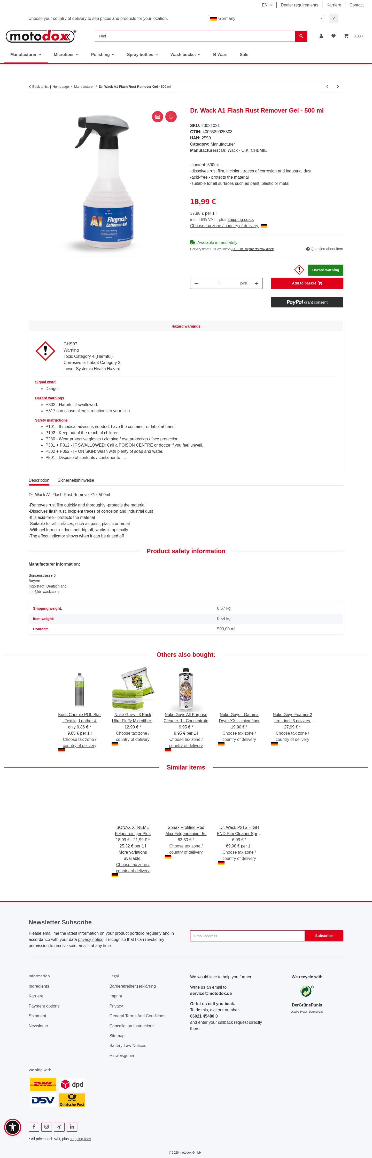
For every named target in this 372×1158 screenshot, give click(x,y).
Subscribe (324, 936)
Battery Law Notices (128, 1045)
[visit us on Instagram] (46, 1127)
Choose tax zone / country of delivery (228, 226)
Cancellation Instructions (132, 1026)
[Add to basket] (33, 104)
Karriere (334, 5)
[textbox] (266, 18)
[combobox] (266, 18)
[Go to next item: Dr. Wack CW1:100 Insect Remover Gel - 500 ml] (338, 86)
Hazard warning (325, 270)
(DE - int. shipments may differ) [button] (252, 249)
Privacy (116, 1006)
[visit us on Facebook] (34, 1127)
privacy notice (90, 939)
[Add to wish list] (171, 116)
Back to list (40, 87)
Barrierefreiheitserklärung (133, 986)
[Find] (195, 36)
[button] (321, 36)
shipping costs (241, 219)
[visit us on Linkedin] (72, 1127)
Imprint (116, 996)
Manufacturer (223, 144)
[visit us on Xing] (59, 1127)
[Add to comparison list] (157, 116)
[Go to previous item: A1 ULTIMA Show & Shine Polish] (327, 86)
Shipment (37, 1016)
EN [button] (265, 5)
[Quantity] (219, 283)
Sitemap (117, 1036)
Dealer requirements (299, 5)
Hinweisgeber (122, 1055)
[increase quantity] (256, 283)
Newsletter (38, 1026)
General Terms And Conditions (138, 1016)
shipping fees (80, 1139)
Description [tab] (39, 480)
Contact (357, 5)
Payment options (44, 1006)
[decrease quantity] (196, 283)
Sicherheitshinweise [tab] (76, 480)
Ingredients (39, 986)
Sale (244, 54)
